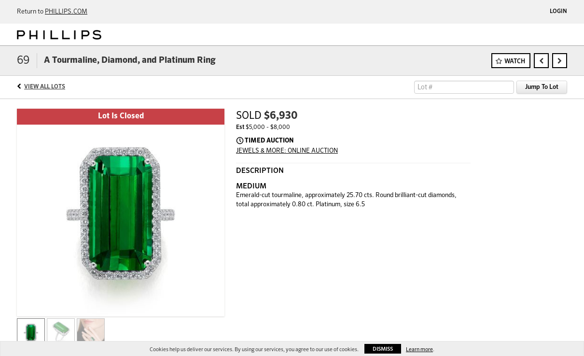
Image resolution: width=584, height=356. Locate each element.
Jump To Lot (541, 87)
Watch (514, 61)
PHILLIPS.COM (66, 12)
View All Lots (44, 87)
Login (558, 11)
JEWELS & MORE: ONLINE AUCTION (287, 151)
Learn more (419, 349)
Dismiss (383, 349)
